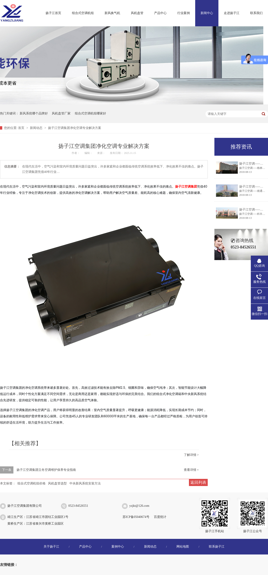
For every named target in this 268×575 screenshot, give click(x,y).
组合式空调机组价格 (31, 483)
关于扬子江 (51, 546)
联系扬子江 (216, 546)
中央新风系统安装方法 (85, 483)
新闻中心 (207, 13)
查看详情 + (191, 470)
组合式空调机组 (83, 13)
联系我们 (256, 13)
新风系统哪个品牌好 (34, 113)
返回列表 (198, 482)
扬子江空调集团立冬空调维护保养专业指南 (46, 470)
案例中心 (117, 546)
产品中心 (160, 13)
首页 (21, 128)
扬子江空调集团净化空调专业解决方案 (74, 128)
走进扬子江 (231, 13)
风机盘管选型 (57, 483)
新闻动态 (36, 128)
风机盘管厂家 (61, 113)
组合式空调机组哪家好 (90, 113)
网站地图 (182, 546)
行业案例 (183, 13)
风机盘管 (137, 13)
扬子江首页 (53, 13)
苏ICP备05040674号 (136, 517)
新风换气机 (112, 13)
